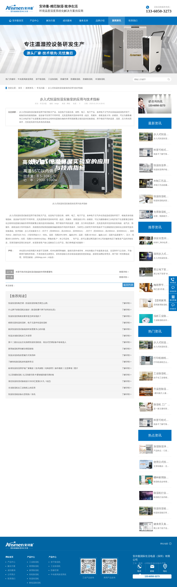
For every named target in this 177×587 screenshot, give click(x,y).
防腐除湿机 (75, 79)
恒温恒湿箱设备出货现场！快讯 (21, 394)
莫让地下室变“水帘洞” (162, 269)
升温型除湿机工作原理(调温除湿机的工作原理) (162, 389)
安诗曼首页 (17, 20)
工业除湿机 (34, 562)
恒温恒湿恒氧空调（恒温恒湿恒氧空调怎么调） (28, 303)
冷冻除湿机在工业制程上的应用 (21, 388)
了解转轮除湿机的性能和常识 (20, 362)
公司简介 (11, 574)
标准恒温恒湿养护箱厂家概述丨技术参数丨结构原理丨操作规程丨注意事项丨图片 (43, 368)
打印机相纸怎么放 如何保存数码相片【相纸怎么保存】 (162, 358)
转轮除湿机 (34, 574)
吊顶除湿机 (100, 79)
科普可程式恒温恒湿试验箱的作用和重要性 (34, 272)
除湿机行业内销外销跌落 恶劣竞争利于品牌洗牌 (162, 493)
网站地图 (164, 544)
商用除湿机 (34, 566)
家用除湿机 (34, 570)
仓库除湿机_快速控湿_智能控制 (162, 211)
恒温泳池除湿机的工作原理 (20, 336)
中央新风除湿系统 (25, 79)
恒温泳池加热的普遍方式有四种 (21, 355)
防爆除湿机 (88, 79)
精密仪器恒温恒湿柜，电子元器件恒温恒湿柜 (27, 323)
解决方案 (50, 20)
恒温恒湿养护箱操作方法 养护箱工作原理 (162, 165)
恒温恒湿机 (34, 578)
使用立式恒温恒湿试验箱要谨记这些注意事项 (162, 462)
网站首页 (9, 557)
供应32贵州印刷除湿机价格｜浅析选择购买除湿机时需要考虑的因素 (162, 238)
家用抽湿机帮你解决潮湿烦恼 (20, 349)
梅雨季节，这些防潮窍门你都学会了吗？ (162, 285)
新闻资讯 (116, 20)
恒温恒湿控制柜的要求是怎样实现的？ (24, 316)
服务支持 (83, 20)
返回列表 (128, 284)
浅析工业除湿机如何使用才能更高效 (162, 316)
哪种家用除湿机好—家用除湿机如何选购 (162, 477)
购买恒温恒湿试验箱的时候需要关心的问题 (26, 329)
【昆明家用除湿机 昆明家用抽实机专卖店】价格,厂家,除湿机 (162, 300)
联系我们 (133, 20)
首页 (20, 88)
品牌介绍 (100, 20)
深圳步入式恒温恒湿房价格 (162, 253)
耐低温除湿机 (35, 583)
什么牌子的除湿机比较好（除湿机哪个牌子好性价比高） (32, 310)
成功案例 (67, 20)
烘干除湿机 (40, 79)
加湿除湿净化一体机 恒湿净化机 (162, 446)
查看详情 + (124, 272)
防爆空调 (64, 79)
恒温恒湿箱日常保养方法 (162, 508)
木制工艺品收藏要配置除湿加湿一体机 (162, 180)
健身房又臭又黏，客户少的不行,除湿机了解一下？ (162, 524)
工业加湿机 (53, 79)
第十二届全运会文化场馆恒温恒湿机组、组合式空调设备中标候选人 (37, 342)
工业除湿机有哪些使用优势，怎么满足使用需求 (162, 373)
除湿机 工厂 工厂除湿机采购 (162, 404)
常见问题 (41, 88)
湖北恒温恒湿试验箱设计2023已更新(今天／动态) (29, 381)
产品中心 (34, 20)
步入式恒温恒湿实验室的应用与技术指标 (65, 88)
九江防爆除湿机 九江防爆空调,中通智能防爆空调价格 (31, 375)
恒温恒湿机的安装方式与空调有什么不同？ (162, 196)
